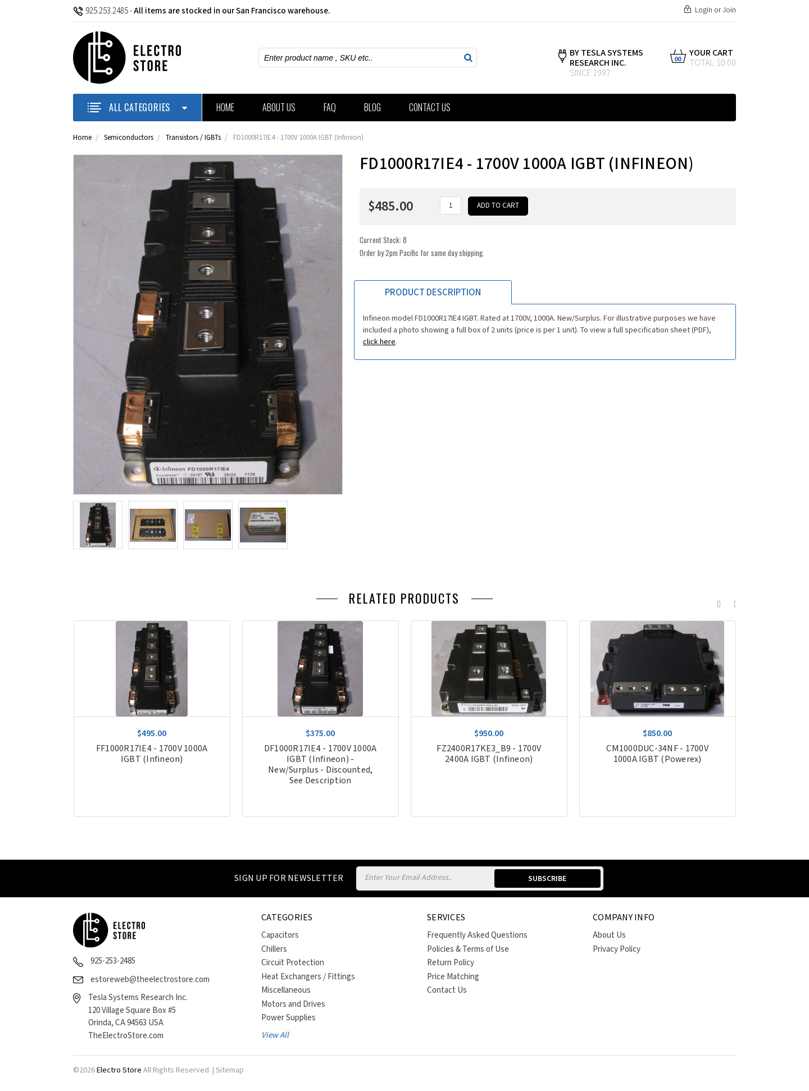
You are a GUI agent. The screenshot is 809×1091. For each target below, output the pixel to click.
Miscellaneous (286, 990)
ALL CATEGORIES (137, 107)
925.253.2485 (100, 11)
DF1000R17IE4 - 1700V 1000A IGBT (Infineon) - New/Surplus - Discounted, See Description (320, 765)
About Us (279, 107)
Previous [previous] (716, 601)
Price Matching (453, 976)
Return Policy (450, 962)
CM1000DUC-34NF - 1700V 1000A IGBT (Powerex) (657, 754)
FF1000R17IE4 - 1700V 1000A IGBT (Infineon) (152, 754)
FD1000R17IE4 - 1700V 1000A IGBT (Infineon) (298, 138)
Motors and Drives (293, 1004)
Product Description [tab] (433, 292)
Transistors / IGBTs (193, 138)
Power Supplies (288, 1017)
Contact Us (430, 107)
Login (703, 10)
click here (379, 342)
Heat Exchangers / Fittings (308, 976)
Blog (372, 107)
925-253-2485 (112, 961)
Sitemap (230, 1070)
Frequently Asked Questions (477, 935)
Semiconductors (128, 138)
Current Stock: (422, 246)
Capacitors (280, 935)
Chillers (274, 949)
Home (225, 107)
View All (275, 1035)
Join (729, 10)
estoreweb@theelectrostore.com (150, 979)
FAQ (330, 107)
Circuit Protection (292, 962)
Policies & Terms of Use (468, 949)
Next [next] (733, 601)
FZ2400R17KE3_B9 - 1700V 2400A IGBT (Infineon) (489, 754)
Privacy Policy (616, 949)
